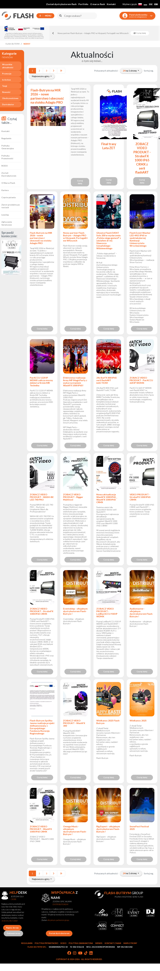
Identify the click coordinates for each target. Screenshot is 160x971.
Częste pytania (8, 197)
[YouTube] (80, 953)
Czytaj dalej (80, 182)
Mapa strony (130, 943)
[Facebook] (69, 953)
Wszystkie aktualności (7, 66)
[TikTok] (85, 953)
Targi (4, 86)
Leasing (5, 214)
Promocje (6, 73)
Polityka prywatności (46, 943)
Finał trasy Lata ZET (108, 146)
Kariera (5, 190)
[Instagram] (74, 953)
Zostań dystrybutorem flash (61, 4)
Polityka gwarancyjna (81, 943)
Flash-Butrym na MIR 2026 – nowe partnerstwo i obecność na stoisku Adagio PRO (47, 96)
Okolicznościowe (10, 98)
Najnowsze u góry (41, 76)
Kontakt (111, 4)
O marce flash (97, 4)
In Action (6, 80)
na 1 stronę (130, 70)
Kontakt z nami (113, 943)
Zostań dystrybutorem (59, 933)
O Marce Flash (8, 183)
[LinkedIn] (91, 953)
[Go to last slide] (53, 33)
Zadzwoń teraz (13, 933)
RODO (4, 165)
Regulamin (6, 138)
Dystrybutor (8, 104)
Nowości (6, 92)
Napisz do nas (12, 928)
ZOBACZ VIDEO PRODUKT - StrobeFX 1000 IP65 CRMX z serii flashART (142, 158)
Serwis (98, 943)
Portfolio (83, 4)
